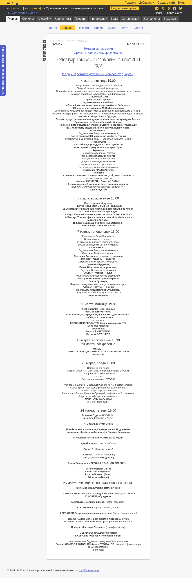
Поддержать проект (124, 8)
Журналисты (151, 18)
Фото (125, 27)
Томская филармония (98, 48)
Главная (13, 18)
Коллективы (63, 18)
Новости (83, 27)
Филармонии (98, 18)
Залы (114, 18)
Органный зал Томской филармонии (98, 53)
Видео (98, 27)
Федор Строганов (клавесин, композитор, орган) (98, 74)
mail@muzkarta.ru (89, 570)
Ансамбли (44, 18)
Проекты (80, 18)
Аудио (112, 27)
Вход (181, 2)
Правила (130, 2)
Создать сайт (166, 2)
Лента (53, 27)
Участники (170, 18)
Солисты (28, 18)
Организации (130, 18)
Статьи (138, 27)
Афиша (67, 27)
